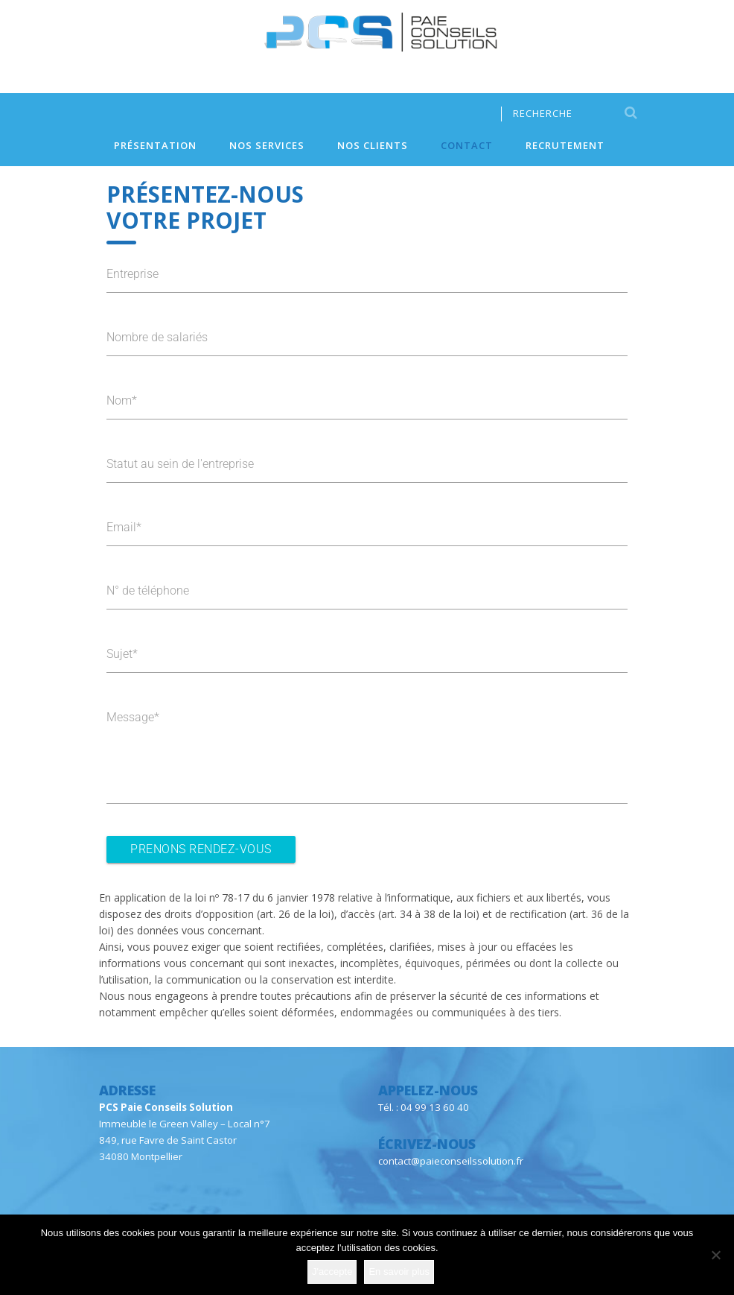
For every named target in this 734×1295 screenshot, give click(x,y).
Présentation (155, 145)
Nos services (266, 145)
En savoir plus (399, 1271)
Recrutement (565, 145)
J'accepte (332, 1271)
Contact (467, 145)
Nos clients (372, 145)
